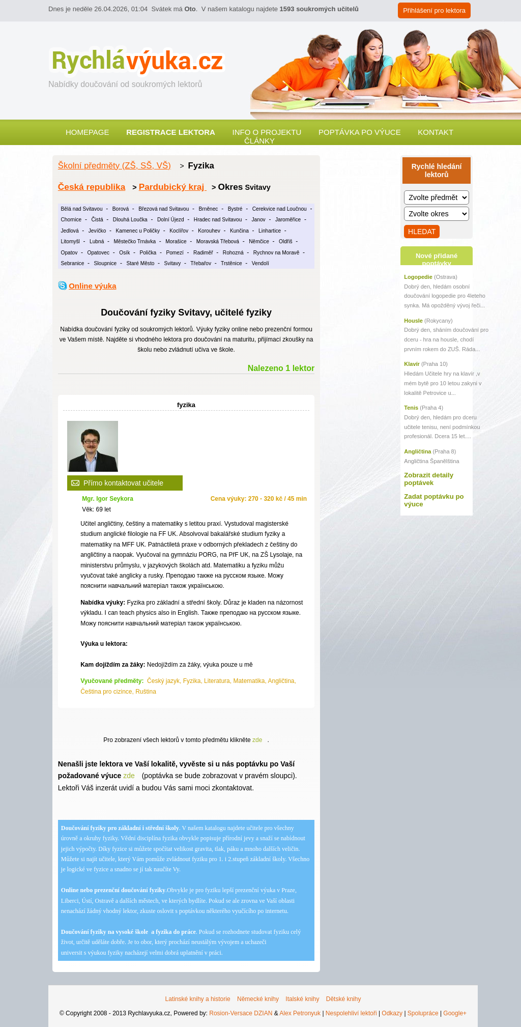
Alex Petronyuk (300, 1013)
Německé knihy (258, 999)
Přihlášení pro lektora (434, 10)
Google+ (455, 1013)
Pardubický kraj (173, 187)
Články (259, 140)
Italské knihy (302, 999)
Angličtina (417, 451)
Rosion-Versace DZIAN (240, 1013)
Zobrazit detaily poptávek (428, 479)
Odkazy (392, 1013)
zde (257, 740)
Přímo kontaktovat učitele (123, 483)
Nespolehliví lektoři (351, 1013)
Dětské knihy (343, 999)
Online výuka (92, 285)
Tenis (411, 408)
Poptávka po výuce (360, 132)
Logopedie (418, 277)
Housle (413, 321)
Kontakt (435, 132)
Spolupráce (423, 1013)
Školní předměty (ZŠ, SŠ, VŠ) (114, 165)
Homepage (87, 132)
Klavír (412, 364)
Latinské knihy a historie (197, 999)
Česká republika (91, 187)
